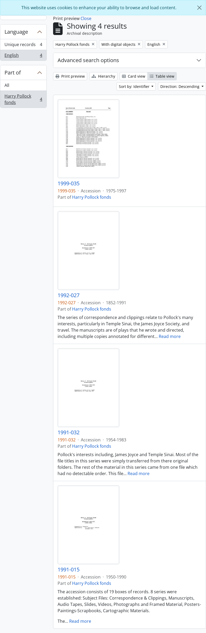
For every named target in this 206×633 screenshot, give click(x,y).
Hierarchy (103, 76)
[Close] (199, 7)
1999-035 (68, 183)
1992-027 (68, 295)
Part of (12, 72)
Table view (162, 76)
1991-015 (68, 569)
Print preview (70, 76)
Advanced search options (88, 60)
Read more (170, 336)
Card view (133, 76)
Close (86, 18)
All (6, 85)
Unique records (23, 45)
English (23, 56)
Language (16, 31)
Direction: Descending (180, 86)
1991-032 (68, 432)
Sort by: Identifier (135, 86)
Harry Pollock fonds (23, 99)
